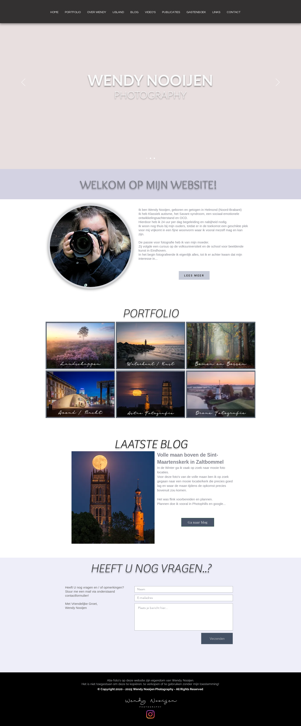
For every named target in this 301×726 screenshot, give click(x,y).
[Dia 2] (150, 158)
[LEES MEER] (194, 275)
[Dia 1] (146, 158)
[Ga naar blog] (197, 522)
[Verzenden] (217, 638)
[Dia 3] (154, 158)
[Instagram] (150, 714)
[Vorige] (23, 82)
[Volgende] (278, 82)
